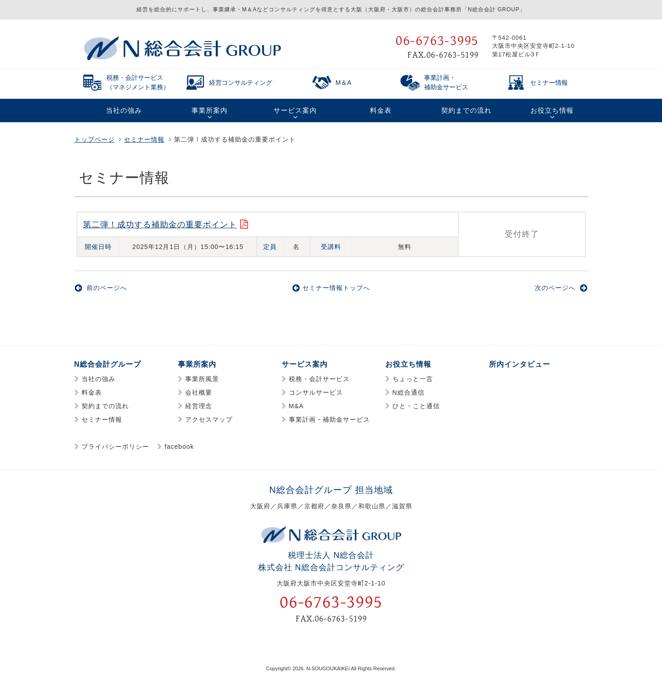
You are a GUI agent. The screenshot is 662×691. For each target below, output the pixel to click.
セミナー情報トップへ (331, 288)
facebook (179, 447)
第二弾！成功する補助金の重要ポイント (160, 225)
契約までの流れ (105, 406)
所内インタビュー (519, 365)
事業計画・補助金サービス (329, 420)
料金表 (92, 392)
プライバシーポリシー (115, 447)
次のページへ (561, 288)
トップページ (94, 139)
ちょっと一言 (413, 379)
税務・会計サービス (319, 379)
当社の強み (98, 379)
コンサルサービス (316, 392)
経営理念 (198, 406)
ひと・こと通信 (416, 406)
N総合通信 (409, 392)
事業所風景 (202, 379)
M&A (296, 406)
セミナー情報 (144, 139)
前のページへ (101, 288)
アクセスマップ (209, 420)
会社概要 (198, 392)
